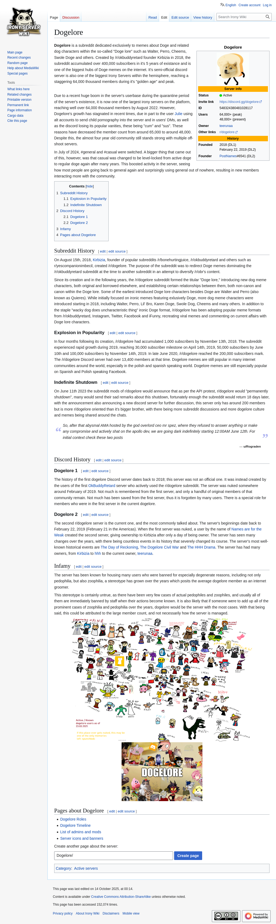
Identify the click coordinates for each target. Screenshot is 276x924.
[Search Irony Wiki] (244, 17)
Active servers (86, 868)
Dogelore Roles (73, 819)
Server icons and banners (81, 838)
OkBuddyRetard (101, 485)
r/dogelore (226, 132)
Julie (178, 114)
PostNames (228, 156)
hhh (98, 553)
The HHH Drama (201, 547)
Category (63, 868)
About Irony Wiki (87, 913)
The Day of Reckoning (119, 547)
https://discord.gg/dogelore (238, 102)
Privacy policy (63, 913)
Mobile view (131, 913)
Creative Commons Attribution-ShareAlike (121, 897)
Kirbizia (99, 260)
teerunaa (226, 126)
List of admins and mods (80, 832)
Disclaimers (111, 913)
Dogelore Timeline (75, 825)
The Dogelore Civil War (159, 547)
